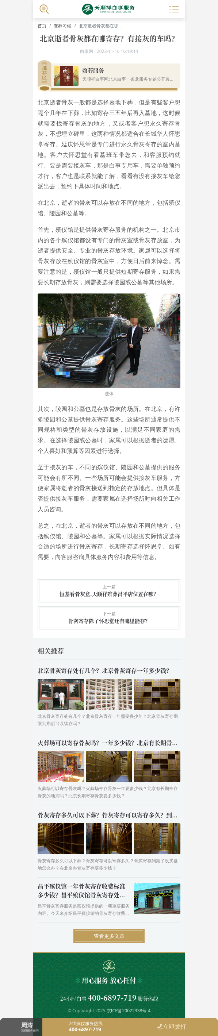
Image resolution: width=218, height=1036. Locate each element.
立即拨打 (171, 1026)
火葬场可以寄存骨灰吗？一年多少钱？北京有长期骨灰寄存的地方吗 (125, 743)
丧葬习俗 (62, 26)
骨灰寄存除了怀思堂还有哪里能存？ (109, 621)
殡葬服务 (93, 70)
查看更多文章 (109, 935)
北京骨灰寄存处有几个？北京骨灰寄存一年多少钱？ (105, 670)
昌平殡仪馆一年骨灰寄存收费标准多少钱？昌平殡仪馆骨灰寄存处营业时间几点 (81, 895)
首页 (42, 26)
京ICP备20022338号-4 (129, 1011)
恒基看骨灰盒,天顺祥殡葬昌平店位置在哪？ (109, 594)
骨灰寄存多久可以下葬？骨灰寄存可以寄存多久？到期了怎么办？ (122, 815)
